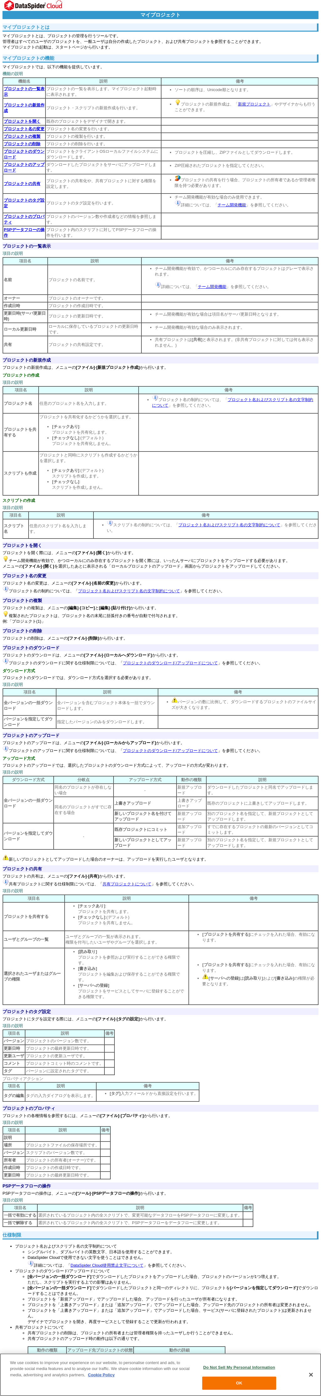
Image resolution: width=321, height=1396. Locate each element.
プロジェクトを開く (22, 545)
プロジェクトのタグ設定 (27, 1011)
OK (239, 1383)
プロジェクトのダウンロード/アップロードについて (170, 663)
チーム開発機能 (232, 205)
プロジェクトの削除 (22, 630)
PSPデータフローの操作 (27, 1185)
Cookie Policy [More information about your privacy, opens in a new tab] (101, 1375)
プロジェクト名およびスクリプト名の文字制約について (229, 525)
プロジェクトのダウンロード (31, 647)
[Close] (311, 1375)
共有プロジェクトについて (127, 884)
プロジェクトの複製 (22, 600)
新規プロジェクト (254, 104)
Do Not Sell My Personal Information (239, 1367)
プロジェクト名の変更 (24, 575)
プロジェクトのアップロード (31, 735)
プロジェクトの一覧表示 (27, 246)
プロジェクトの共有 (22, 868)
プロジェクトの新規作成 (27, 360)
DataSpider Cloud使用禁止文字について (107, 1265)
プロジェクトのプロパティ (29, 1108)
